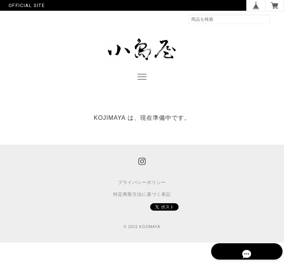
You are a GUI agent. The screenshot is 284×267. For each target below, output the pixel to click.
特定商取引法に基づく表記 (142, 201)
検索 (277, 19)
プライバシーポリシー (142, 189)
